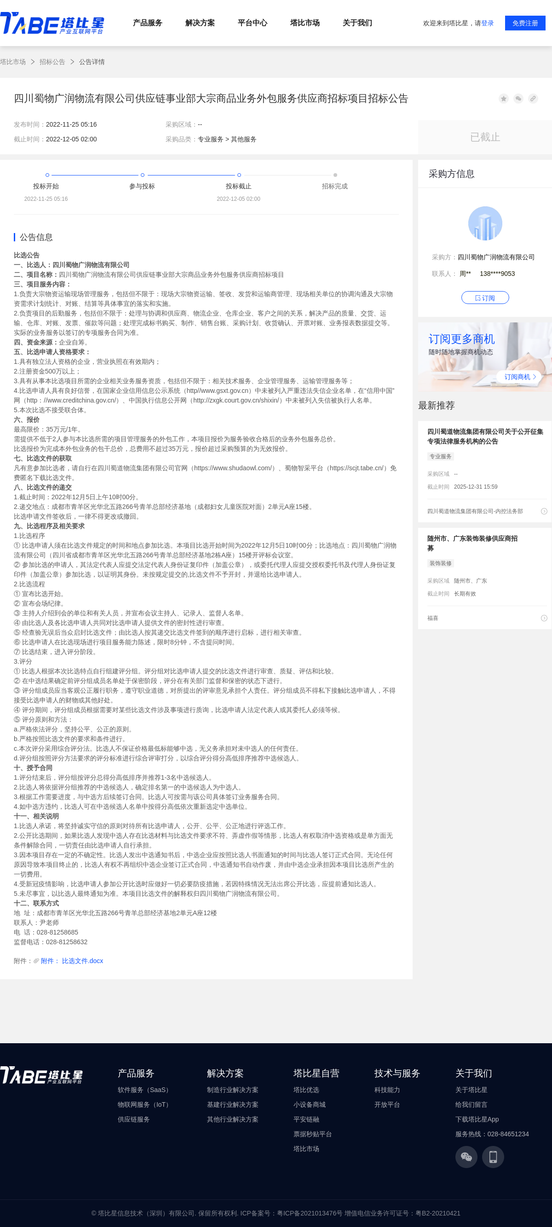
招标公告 (52, 61)
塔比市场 (13, 61)
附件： (23, 960)
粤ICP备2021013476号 (310, 1213)
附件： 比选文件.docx (72, 960)
